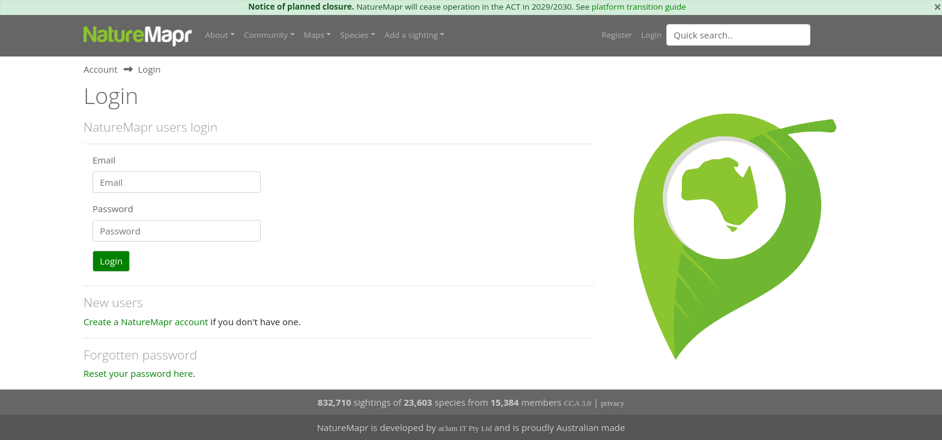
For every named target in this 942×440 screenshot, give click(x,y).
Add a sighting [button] (411, 34)
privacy (612, 402)
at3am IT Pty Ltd (465, 428)
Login (651, 34)
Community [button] (266, 34)
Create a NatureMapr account (146, 321)
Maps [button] (314, 34)
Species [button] (354, 34)
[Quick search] (738, 34)
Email (104, 159)
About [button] (216, 34)
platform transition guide (639, 6)
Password (113, 208)
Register (616, 34)
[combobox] (762, 34)
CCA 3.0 (578, 402)
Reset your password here (138, 373)
